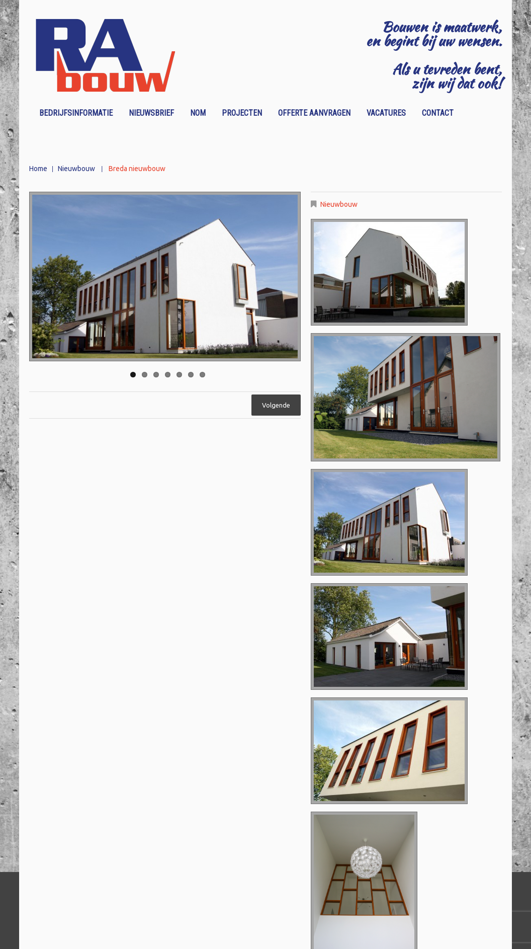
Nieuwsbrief (151, 113)
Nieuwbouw (76, 169)
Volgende (276, 405)
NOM (198, 113)
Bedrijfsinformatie (76, 113)
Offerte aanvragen (311, 114)
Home (38, 169)
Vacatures (386, 113)
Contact (438, 113)
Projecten (242, 113)
